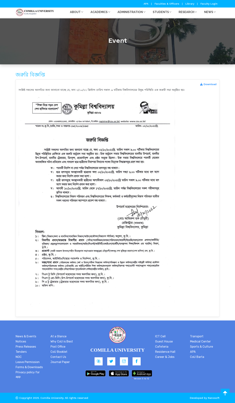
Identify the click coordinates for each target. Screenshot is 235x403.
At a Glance (58, 336)
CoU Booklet (58, 351)
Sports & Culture (201, 346)
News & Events (26, 336)
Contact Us (58, 357)
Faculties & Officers (167, 3)
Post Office (57, 346)
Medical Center (200, 341)
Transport (196, 336)
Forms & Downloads (29, 367)
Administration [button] (130, 12)
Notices (21, 341)
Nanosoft (213, 397)
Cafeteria (161, 346)
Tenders (21, 351)
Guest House (164, 341)
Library (190, 3)
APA (146, 3)
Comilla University (51, 397)
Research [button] (186, 12)
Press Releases (26, 346)
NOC (19, 357)
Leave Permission (28, 362)
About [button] (75, 12)
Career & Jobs (164, 357)
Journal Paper (60, 362)
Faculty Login (209, 3)
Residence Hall (165, 351)
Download (208, 84)
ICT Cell (160, 336)
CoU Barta (197, 357)
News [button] (208, 12)
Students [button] (161, 12)
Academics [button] (99, 12)
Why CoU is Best (61, 341)
